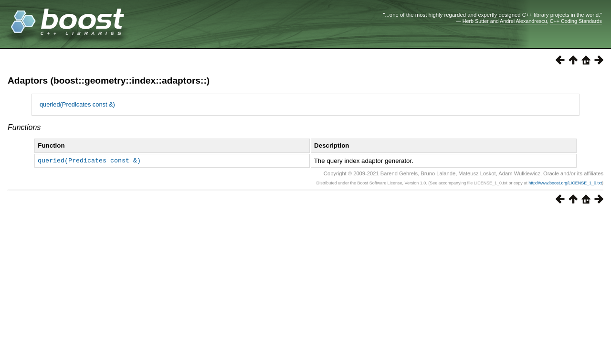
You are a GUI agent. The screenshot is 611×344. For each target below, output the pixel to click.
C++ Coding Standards (576, 21)
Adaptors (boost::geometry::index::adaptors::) (109, 80)
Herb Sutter (476, 21)
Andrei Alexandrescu (523, 21)
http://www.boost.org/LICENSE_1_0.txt (565, 183)
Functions (24, 127)
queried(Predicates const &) (77, 104)
